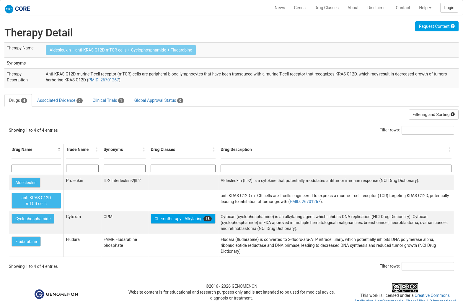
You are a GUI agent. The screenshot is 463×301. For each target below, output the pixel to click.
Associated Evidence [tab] (59, 100)
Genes (300, 7)
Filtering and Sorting (434, 114)
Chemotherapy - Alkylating (183, 218)
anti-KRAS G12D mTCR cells (36, 200)
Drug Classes (326, 7)
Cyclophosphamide (32, 218)
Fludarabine (26, 241)
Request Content (437, 26)
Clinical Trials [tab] (108, 100)
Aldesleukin (26, 182)
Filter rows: (390, 130)
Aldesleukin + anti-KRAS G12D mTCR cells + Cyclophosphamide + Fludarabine (121, 50)
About (353, 7)
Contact (403, 7)
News (280, 7)
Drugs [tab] (18, 100)
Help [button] (425, 7)
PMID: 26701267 (103, 80)
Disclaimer (377, 7)
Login (449, 7)
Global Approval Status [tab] (158, 100)
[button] (59, 149)
